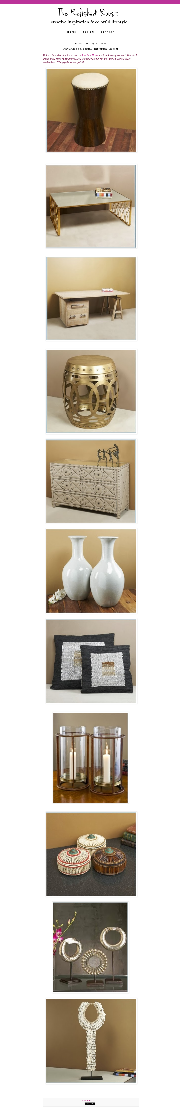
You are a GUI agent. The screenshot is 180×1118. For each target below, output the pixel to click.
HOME (71, 32)
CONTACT (108, 32)
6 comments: (89, 1100)
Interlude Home (89, 55)
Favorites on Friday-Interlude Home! (90, 48)
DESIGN (88, 32)
